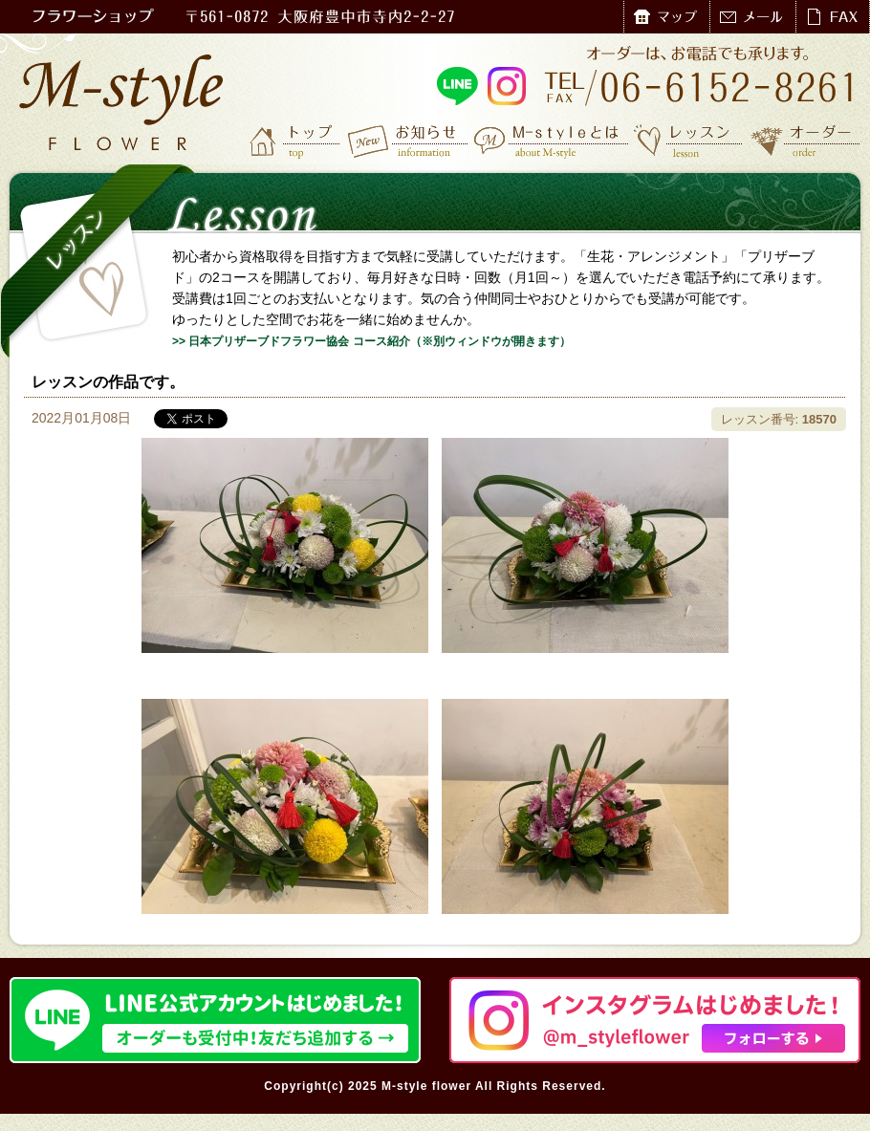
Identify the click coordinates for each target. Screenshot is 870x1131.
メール (752, 16)
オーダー (805, 140)
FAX (832, 16)
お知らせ (408, 140)
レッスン (688, 140)
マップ (666, 16)
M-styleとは (552, 140)
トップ (296, 140)
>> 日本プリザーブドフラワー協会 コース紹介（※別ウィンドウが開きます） (371, 341)
